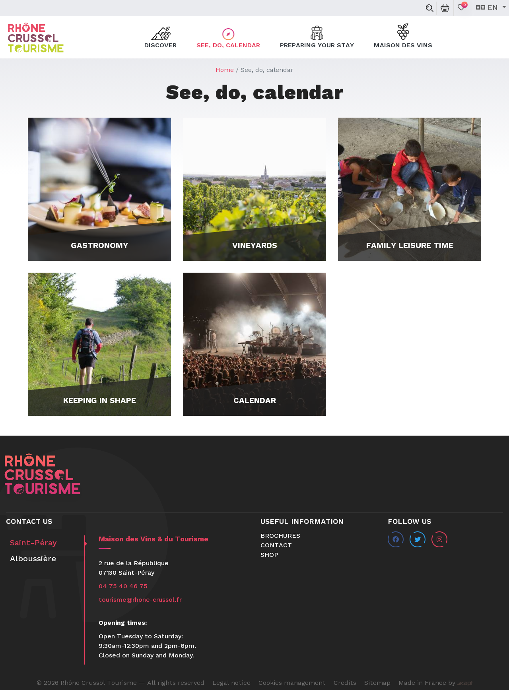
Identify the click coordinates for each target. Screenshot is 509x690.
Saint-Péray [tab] (33, 543)
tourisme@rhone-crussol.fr (140, 600)
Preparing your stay (317, 36)
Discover (160, 36)
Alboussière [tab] (33, 559)
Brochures (280, 536)
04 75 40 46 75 (123, 586)
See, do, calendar (228, 36)
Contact (276, 546)
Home (225, 70)
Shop (269, 555)
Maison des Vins (403, 36)
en (488, 8)
